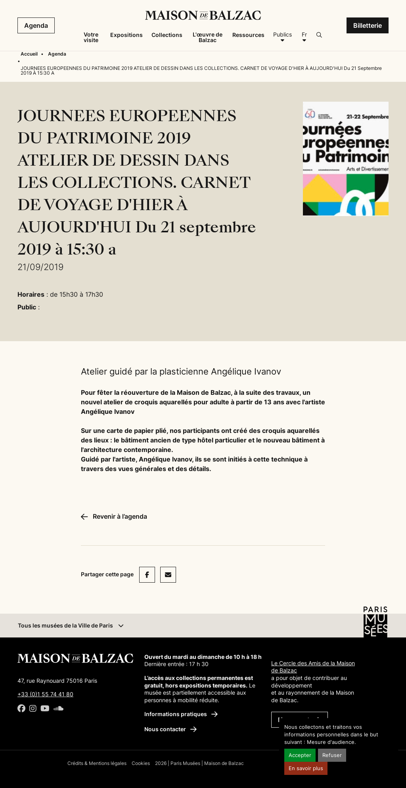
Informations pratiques (181, 714)
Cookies (141, 763)
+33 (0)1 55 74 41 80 (45, 694)
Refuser (332, 755)
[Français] (304, 37)
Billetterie (367, 25)
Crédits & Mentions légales (96, 763)
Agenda (36, 25)
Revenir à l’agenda (114, 516)
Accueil (29, 54)
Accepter (300, 755)
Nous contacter (170, 729)
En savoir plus (306, 768)
